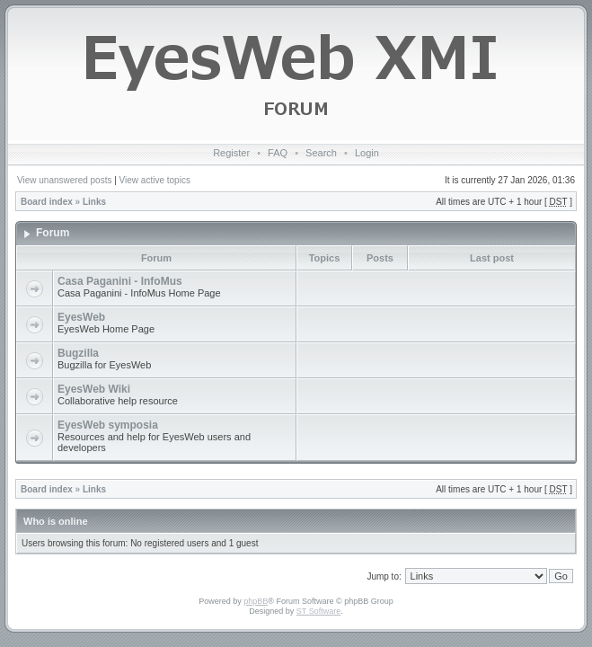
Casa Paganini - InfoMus (119, 281)
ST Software (318, 611)
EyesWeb (81, 317)
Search (321, 152)
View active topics (154, 180)
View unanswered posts (64, 180)
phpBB (255, 601)
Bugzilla (78, 353)
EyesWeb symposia (107, 425)
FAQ (277, 152)
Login (367, 152)
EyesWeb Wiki (93, 389)
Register (231, 152)
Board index (47, 202)
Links (94, 202)
